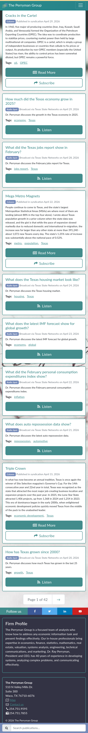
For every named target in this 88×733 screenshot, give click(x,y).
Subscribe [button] (44, 83)
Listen (43, 130)
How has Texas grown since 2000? (32, 552)
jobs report (21, 168)
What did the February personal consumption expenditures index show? (41, 374)
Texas (31, 120)
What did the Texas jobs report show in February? (36, 149)
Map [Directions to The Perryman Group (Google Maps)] (13, 700)
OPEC (24, 62)
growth (18, 572)
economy (20, 120)
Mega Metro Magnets (22, 196)
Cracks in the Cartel (21, 15)
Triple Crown (15, 468)
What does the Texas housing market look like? (42, 279)
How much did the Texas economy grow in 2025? (38, 101)
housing (19, 296)
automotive (40, 441)
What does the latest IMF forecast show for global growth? (39, 325)
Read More (44, 72)
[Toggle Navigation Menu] (80, 5)
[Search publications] (48, 728)
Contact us (17, 704)
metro (18, 243)
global (32, 344)
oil (15, 62)
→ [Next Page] (58, 599)
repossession (22, 441)
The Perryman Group (22, 5)
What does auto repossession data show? (38, 424)
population (31, 243)
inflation (19, 396)
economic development (29, 515)
